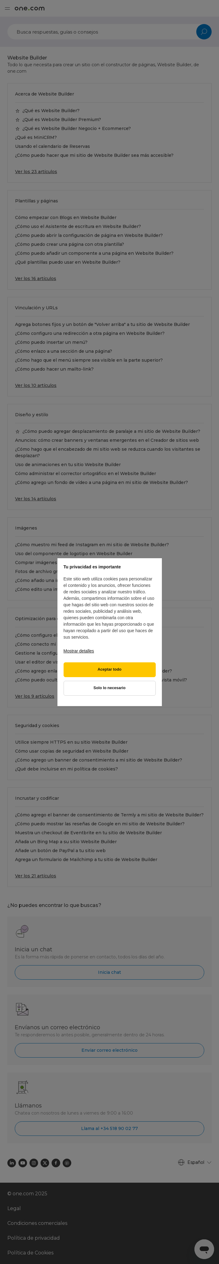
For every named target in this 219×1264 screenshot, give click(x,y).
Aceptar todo (110, 669)
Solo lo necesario (109, 688)
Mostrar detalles (79, 650)
